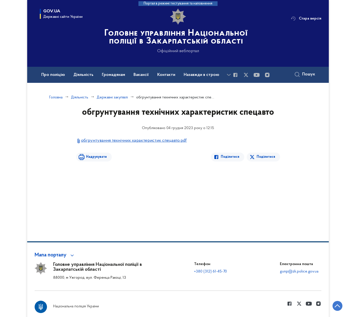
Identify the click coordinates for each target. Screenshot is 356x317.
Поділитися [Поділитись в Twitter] (266, 157)
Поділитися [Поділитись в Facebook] (230, 157)
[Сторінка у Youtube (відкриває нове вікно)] (257, 75)
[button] (55, 255)
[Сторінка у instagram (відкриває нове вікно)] (267, 75)
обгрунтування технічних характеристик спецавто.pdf (134, 140)
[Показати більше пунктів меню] (228, 75)
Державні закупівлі (112, 97)
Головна (56, 97)
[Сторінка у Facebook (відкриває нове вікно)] (235, 75)
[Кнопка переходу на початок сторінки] (337, 306)
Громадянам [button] (113, 75)
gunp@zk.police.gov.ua (299, 271)
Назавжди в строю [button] (201, 75)
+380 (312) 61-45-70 (210, 271)
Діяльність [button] (83, 75)
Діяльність (79, 97)
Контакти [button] (166, 75)
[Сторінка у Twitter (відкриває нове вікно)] (246, 75)
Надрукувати (96, 157)
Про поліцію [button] (53, 75)
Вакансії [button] (141, 75)
